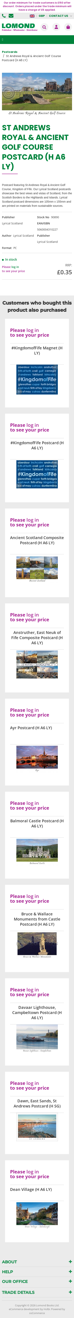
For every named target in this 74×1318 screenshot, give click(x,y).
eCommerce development (24, 1309)
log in (15, 267)
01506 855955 (4, 15)
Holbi (47, 1309)
